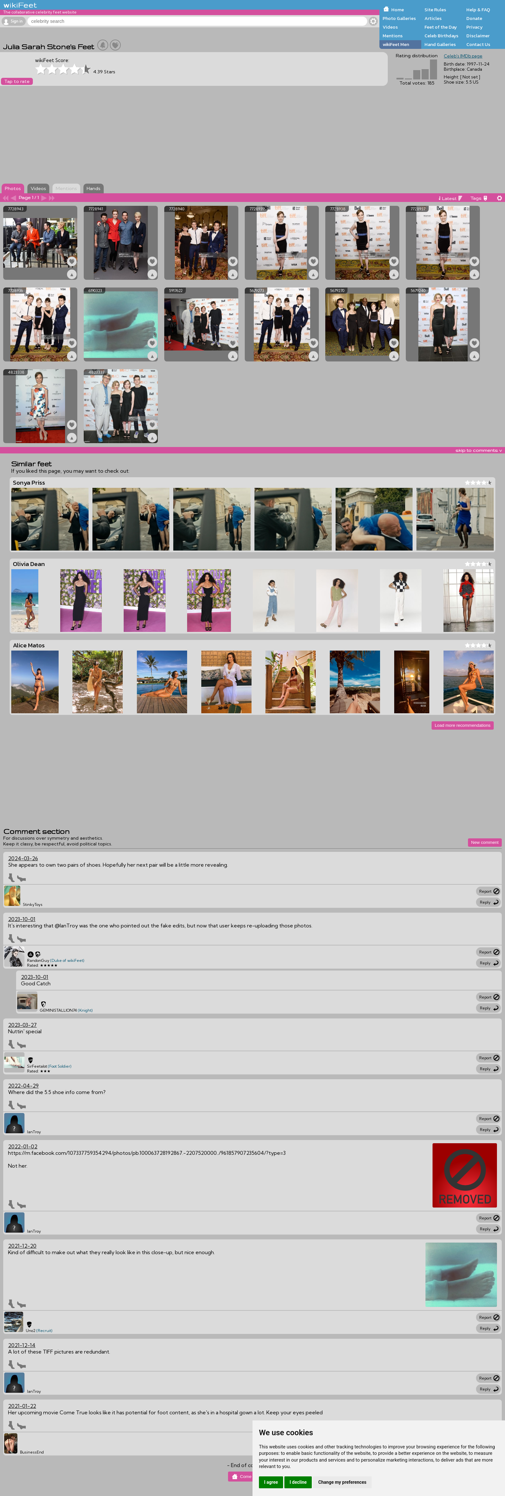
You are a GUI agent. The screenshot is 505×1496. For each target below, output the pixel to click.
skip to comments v (478, 450)
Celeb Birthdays (441, 35)
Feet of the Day (440, 27)
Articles (433, 18)
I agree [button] (271, 1482)
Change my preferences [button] (342, 1482)
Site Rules (435, 9)
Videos (390, 27)
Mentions (393, 35)
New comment (485, 842)
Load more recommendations (463, 725)
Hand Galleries (440, 44)
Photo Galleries (399, 18)
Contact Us (478, 44)
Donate (474, 18)
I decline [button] (298, 1482)
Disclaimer (478, 35)
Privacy (474, 27)
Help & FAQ (478, 9)
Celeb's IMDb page (463, 56)
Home (397, 9)
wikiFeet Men (396, 44)
